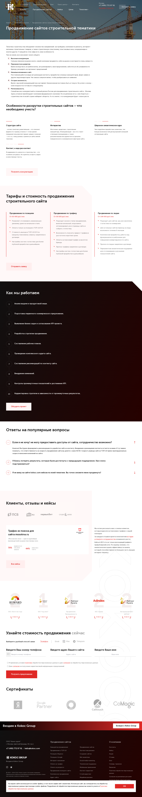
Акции (111, 754)
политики (28, 663)
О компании (25, 4)
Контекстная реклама (87, 750)
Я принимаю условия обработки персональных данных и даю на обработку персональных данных (52, 663)
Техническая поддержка (88, 764)
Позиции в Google (56, 757)
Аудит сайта (54, 777)
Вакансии (112, 767)
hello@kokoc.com (32, 748)
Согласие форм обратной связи (119, 780)
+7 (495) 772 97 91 (107, 5)
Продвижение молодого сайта (60, 771)
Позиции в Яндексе (56, 754)
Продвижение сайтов (42, 9)
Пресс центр (63, 4)
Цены (71, 9)
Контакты (75, 4)
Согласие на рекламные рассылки (120, 776)
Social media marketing (87, 760)
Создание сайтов (86, 754)
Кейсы (60, 9)
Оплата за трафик (56, 764)
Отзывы (111, 757)
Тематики (84, 9)
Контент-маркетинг (86, 771)
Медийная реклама (86, 777)
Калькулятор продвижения (59, 747)
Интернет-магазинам (57, 760)
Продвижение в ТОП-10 (58, 750)
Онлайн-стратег (106, 8)
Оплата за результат (57, 767)
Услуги (23, 9)
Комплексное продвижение (59, 774)
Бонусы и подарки (40, 4)
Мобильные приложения (88, 767)
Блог (52, 4)
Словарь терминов (115, 764)
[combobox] (8, 654)
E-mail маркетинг (85, 774)
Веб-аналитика (85, 757)
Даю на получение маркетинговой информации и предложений (35, 666)
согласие (66, 663)
